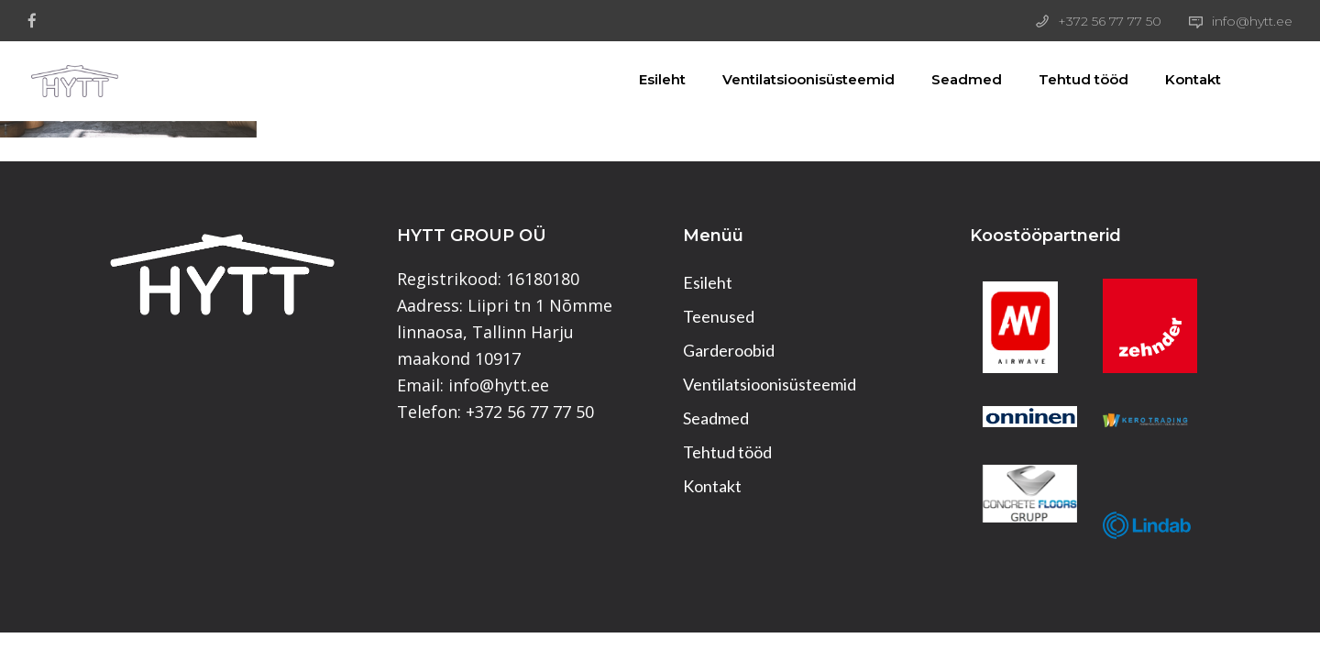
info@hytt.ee (1252, 21)
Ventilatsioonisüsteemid (787, 79)
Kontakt (1172, 79)
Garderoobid (729, 350)
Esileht (641, 79)
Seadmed (945, 79)
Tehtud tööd (1062, 79)
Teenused (718, 316)
